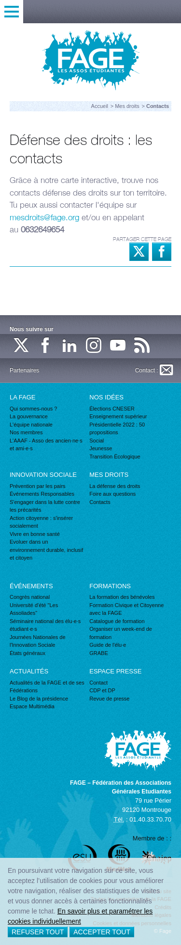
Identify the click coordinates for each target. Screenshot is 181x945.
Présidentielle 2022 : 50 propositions (117, 429)
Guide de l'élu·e (107, 645)
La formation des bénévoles (121, 597)
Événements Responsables (42, 494)
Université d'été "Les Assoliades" (34, 609)
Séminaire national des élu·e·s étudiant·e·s (45, 625)
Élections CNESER (112, 409)
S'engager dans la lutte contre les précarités (45, 506)
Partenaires (24, 370)
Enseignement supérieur (118, 416)
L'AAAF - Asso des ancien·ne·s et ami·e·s (46, 445)
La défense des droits (114, 486)
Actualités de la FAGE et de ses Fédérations (47, 687)
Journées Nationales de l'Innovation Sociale (38, 641)
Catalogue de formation (116, 621)
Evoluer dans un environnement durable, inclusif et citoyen (46, 550)
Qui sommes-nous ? (33, 409)
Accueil (99, 106)
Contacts (99, 502)
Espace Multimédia (32, 706)
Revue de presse (109, 698)
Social (96, 440)
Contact (98, 683)
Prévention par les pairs (38, 486)
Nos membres (26, 432)
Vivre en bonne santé (35, 534)
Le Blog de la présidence (39, 698)
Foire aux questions (112, 494)
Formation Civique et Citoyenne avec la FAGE (126, 609)
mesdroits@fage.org (44, 217)
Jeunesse (100, 448)
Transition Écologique (114, 456)
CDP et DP (102, 690)
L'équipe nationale (31, 424)
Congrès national (30, 597)
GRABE (98, 653)
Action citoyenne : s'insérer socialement (41, 522)
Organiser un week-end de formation (120, 633)
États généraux (27, 653)
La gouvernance (29, 416)
